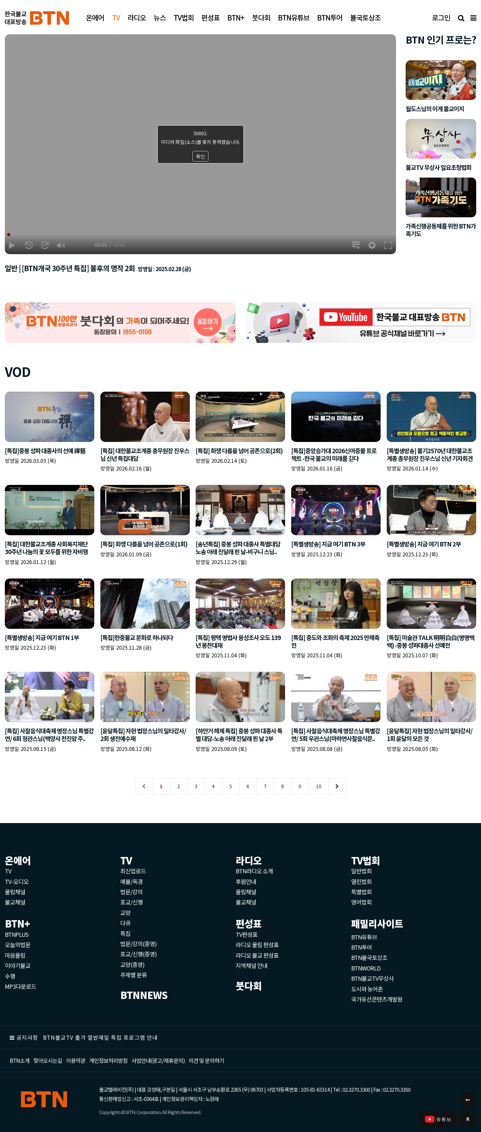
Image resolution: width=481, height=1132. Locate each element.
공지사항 (27, 1037)
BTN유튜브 (364, 937)
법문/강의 (131, 891)
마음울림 (15, 955)
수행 (10, 976)
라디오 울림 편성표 (257, 944)
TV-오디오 (17, 881)
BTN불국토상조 (369, 957)
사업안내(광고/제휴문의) (158, 1060)
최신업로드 (133, 871)
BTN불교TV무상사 (372, 978)
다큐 (125, 923)
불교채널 (15, 902)
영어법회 (361, 902)
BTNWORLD (366, 968)
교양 (125, 912)
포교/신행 (131, 902)
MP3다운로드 (20, 986)
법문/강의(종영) (138, 943)
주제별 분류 (133, 974)
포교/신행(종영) (138, 954)
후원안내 (246, 881)
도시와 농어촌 (367, 989)
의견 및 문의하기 (206, 1060)
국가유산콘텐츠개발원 (376, 999)
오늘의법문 (17, 944)
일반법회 (361, 871)
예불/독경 (131, 881)
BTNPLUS (16, 934)
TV (8, 871)
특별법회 (361, 891)
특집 (125, 933)
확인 (200, 156)
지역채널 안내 (251, 965)
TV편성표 (246, 934)
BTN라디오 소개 (254, 871)
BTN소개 (20, 1060)
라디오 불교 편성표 (257, 955)
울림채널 (15, 891)
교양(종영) (132, 964)
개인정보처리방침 (108, 1060)
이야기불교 (17, 965)
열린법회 (361, 881)
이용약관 (75, 1060)
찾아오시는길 (47, 1060)
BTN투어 (361, 947)
